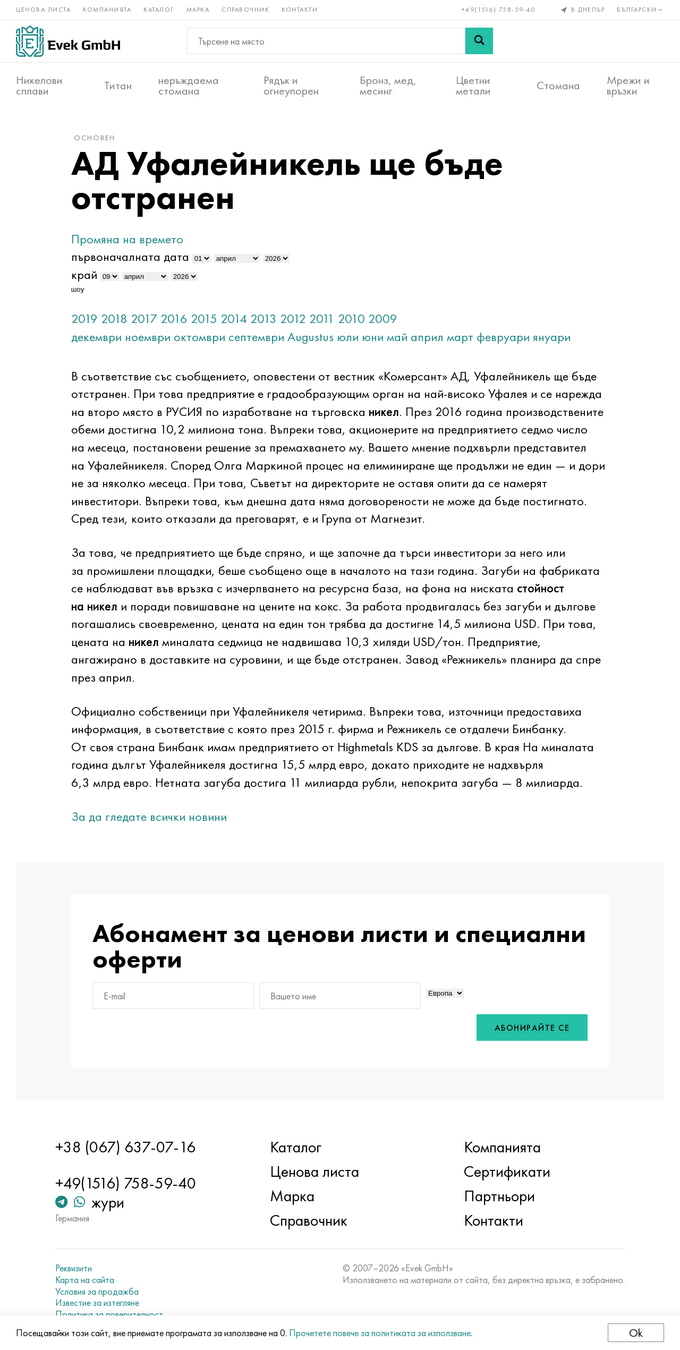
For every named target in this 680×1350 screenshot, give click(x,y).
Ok (636, 1332)
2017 (144, 318)
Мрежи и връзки (628, 85)
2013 (263, 318)
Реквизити (73, 1268)
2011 (322, 318)
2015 (204, 318)
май (397, 336)
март (460, 336)
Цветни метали (473, 85)
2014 (233, 318)
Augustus (310, 336)
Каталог (158, 9)
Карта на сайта (84, 1280)
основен (94, 137)
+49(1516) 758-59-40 (499, 9)
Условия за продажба (97, 1291)
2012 (293, 318)
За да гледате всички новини (149, 816)
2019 (84, 318)
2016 (174, 318)
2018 (114, 318)
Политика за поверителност (109, 1314)
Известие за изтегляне (97, 1303)
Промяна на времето (127, 239)
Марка (198, 9)
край (84, 274)
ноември (148, 336)
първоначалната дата (130, 256)
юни (373, 336)
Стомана (558, 85)
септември (256, 336)
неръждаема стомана (188, 85)
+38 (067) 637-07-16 (125, 1147)
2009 (382, 318)
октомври (199, 336)
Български (640, 9)
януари (552, 336)
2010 (351, 318)
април (427, 336)
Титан (118, 85)
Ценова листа (43, 9)
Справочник (245, 9)
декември (96, 336)
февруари (503, 336)
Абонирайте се (532, 1027)
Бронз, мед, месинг (388, 85)
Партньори (499, 1195)
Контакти (300, 9)
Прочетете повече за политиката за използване (380, 1333)
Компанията (107, 9)
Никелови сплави (39, 85)
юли (348, 336)
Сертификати (507, 1171)
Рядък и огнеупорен (291, 85)
